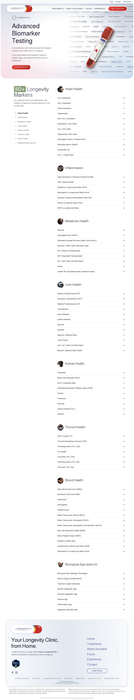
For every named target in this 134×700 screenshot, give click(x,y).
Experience (101, 9)
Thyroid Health (22, 134)
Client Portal (127, 2)
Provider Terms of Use (94, 678)
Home (91, 638)
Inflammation (21, 117)
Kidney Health (22, 130)
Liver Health (21, 126)
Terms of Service (86, 698)
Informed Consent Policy (22, 678)
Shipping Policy (80, 678)
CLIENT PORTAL (97, 671)
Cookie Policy (68, 678)
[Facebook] (12, 672)
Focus (89, 9)
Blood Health (21, 139)
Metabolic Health (23, 122)
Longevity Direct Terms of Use (52, 678)
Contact (118, 2)
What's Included (76, 9)
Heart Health (21, 113)
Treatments (58, 9)
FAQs (111, 2)
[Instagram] (16, 672)
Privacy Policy (36, 678)
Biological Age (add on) (25, 143)
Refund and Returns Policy (111, 678)
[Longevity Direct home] (19, 8)
